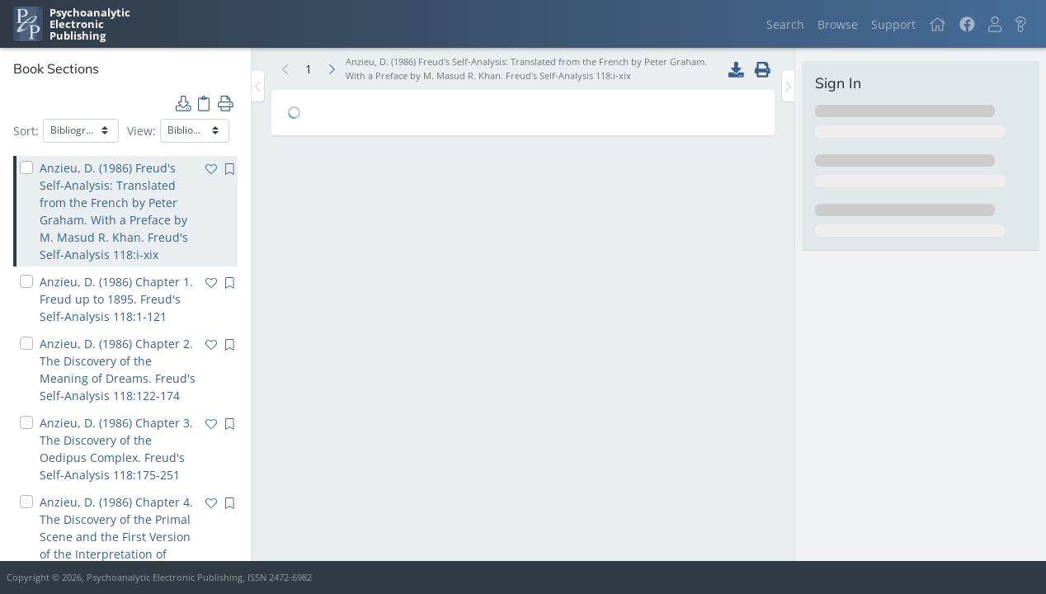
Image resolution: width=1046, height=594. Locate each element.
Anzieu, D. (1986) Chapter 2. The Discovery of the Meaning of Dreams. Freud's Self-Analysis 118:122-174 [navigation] (118, 369)
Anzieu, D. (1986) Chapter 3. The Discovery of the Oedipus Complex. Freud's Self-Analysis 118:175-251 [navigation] (116, 449)
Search (785, 24)
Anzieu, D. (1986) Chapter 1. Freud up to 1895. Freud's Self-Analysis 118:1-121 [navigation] (116, 299)
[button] (995, 24)
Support (893, 24)
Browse (837, 24)
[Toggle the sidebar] (258, 86)
